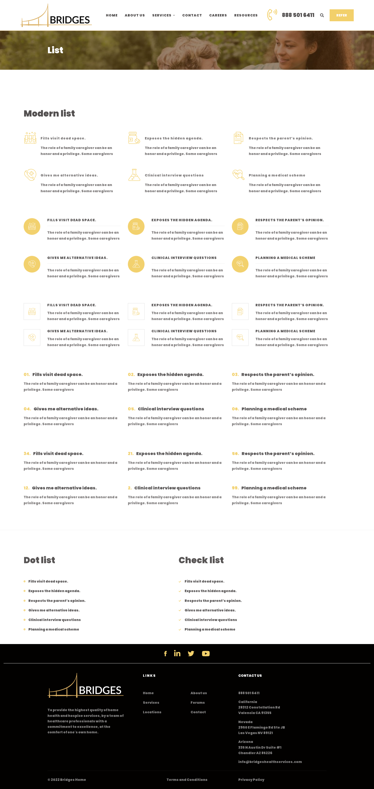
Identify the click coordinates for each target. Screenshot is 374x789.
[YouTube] (205, 653)
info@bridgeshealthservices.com (270, 761)
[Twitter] (191, 653)
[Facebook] (165, 653)
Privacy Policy (251, 779)
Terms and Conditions (187, 779)
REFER (341, 15)
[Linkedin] (177, 653)
